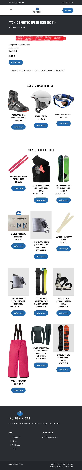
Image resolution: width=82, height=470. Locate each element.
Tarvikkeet (15, 27)
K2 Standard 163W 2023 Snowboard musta (63, 357)
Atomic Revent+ (41, 116)
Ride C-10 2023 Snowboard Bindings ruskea (63, 301)
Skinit (23, 27)
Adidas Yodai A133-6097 (63, 114)
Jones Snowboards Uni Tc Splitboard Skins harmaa (18, 301)
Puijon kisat (16, 437)
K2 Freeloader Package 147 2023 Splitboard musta (41, 301)
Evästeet (70, 464)
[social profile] (23, 2)
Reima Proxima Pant (18, 381)
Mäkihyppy (16, 445)
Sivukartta (69, 466)
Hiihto (14, 441)
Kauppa (68, 10)
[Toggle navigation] (11, 10)
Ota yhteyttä (60, 464)
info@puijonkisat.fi (67, 2)
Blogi (14, 449)
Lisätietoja (15, 62)
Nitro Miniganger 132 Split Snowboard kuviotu (64, 188)
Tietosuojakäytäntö (57, 466)
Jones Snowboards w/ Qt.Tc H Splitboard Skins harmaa (41, 244)
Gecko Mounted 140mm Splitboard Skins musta (41, 188)
